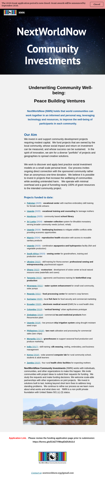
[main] (52, 45)
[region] (52, 4)
